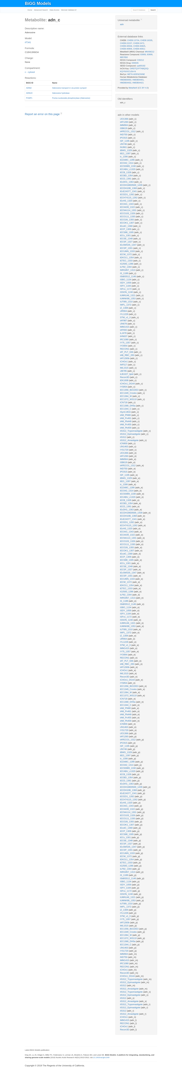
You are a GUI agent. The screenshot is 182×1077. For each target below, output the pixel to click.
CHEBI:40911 (139, 49)
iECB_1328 (126, 172)
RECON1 (125, 349)
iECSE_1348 (126, 238)
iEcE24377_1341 (128, 191)
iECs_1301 (125, 235)
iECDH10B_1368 (128, 188)
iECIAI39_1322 (127, 207)
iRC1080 (124, 339)
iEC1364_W (126, 396)
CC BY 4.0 (143, 88)
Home (30, 10)
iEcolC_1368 (126, 226)
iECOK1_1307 (127, 223)
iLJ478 (123, 333)
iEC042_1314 (127, 163)
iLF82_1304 (126, 267)
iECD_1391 (126, 178)
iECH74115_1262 (129, 197)
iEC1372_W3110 (128, 399)
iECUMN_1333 (127, 251)
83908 (143, 54)
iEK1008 (124, 380)
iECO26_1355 (127, 219)
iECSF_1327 (126, 241)
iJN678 (123, 323)
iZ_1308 (124, 308)
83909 (149, 54)
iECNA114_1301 (128, 210)
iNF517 (124, 364)
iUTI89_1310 (126, 301)
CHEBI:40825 (139, 46)
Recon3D (125, 377)
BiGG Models (38, 3)
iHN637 (124, 336)
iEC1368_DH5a (128, 405)
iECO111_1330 (128, 216)
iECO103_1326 (128, 213)
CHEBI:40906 (126, 49)
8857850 (124, 57)
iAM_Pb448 (126, 421)
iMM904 (124, 125)
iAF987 (124, 320)
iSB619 (124, 128)
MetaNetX (133, 88)
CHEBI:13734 (133, 40)
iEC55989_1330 (128, 166)
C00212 (140, 60)
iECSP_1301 (126, 248)
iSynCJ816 (125, 412)
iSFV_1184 (126, 286)
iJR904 (123, 311)
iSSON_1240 (126, 292)
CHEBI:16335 (146, 40)
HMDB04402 (125, 83)
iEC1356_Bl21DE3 (129, 390)
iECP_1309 (126, 229)
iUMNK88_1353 (128, 298)
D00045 (135, 63)
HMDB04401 (138, 80)
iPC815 (124, 138)
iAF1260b (125, 358)
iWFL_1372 (126, 305)
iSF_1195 (125, 141)
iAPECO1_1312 (128, 131)
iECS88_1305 (127, 232)
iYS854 (124, 387)
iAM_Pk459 (126, 428)
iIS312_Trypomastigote (131, 431)
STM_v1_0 (125, 317)
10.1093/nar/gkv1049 (101, 1057)
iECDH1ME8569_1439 (131, 185)
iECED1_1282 (127, 194)
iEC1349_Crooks (128, 393)
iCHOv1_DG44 (127, 383)
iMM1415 (125, 327)
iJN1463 (124, 446)
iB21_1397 (125, 153)
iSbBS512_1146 (128, 276)
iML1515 (124, 368)
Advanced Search (41, 10)
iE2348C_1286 (127, 160)
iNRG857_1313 (128, 270)
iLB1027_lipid (127, 374)
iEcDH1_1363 (127, 182)
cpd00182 (141, 66)
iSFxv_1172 (126, 289)
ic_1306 (124, 156)
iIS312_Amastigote (129, 440)
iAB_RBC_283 (127, 355)
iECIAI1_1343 (127, 204)
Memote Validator (68, 10)
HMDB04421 (138, 83)
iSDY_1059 (126, 282)
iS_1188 (124, 273)
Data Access (54, 10)
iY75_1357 (125, 342)
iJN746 (123, 144)
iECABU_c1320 (128, 169)
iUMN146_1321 (128, 295)
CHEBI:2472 (138, 43)
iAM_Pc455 (126, 424)
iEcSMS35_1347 (128, 245)
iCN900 (124, 443)
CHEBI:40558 (126, 46)
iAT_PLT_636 (127, 352)
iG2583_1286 (127, 264)
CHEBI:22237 (126, 43)
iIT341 (28, 42)
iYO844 (124, 346)
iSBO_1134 (126, 279)
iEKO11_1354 (127, 257)
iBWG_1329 (126, 150)
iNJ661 (123, 147)
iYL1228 (124, 314)
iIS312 (123, 437)
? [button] (61, 113)
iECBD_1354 (126, 175)
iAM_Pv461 (126, 418)
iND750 (124, 134)
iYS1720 (124, 450)
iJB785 (123, 371)
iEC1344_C (126, 409)
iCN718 (124, 402)
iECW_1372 (126, 254)
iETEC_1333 (126, 260)
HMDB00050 (125, 80)
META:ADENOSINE (136, 74)
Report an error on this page (42, 114)
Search (153, 10)
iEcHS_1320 (126, 200)
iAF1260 (124, 122)
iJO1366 (124, 119)
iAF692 (124, 330)
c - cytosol (30, 72)
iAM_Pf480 (125, 415)
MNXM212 (149, 52)
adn (122, 24)
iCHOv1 (124, 361)
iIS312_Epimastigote (130, 434)
